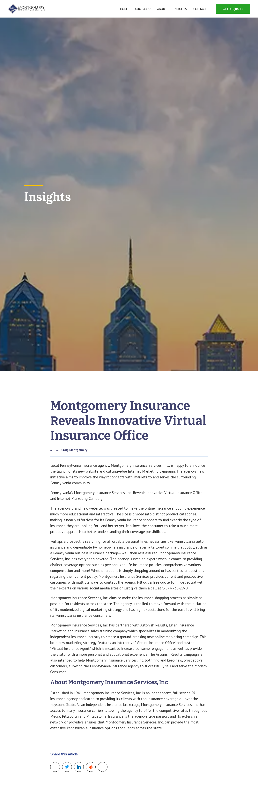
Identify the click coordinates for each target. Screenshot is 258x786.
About (162, 9)
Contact (200, 9)
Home (124, 9)
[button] (142, 9)
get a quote (233, 9)
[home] (26, 9)
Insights (180, 9)
